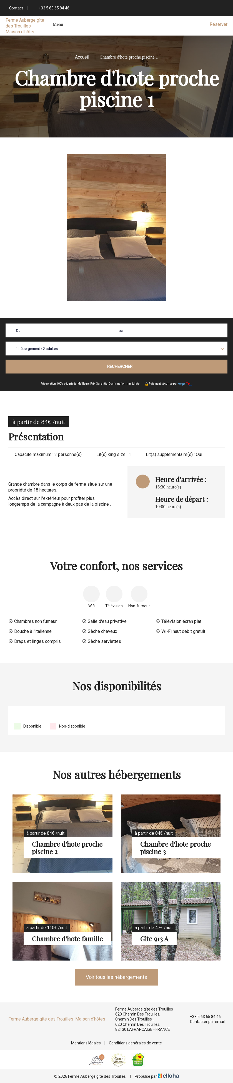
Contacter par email (204, 1021)
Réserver (218, 24)
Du (18, 330)
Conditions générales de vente (135, 1043)
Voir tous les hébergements (116, 977)
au (121, 330)
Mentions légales (86, 1043)
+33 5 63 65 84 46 (202, 1016)
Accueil (82, 57)
